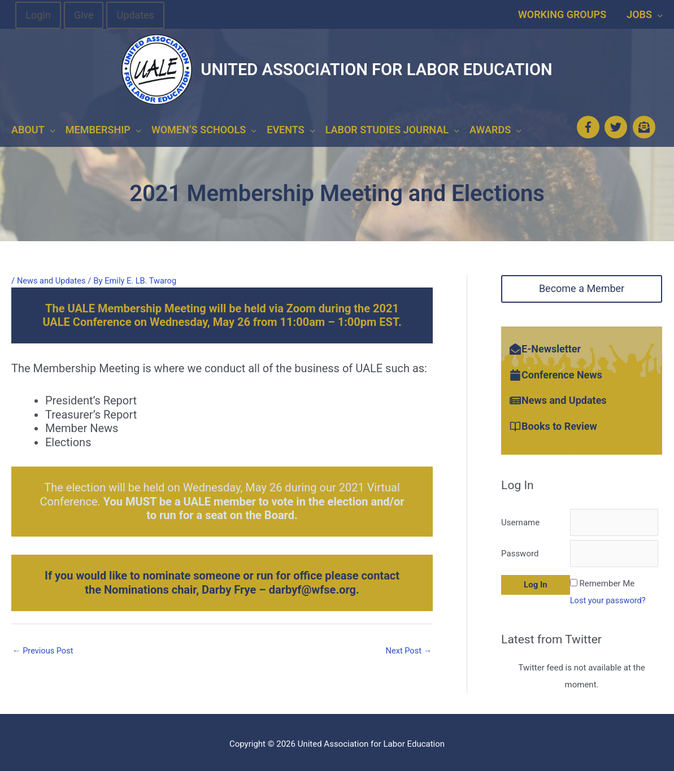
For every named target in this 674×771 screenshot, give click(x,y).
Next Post (408, 646)
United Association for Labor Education (376, 69)
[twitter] (617, 124)
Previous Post (43, 646)
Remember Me (607, 579)
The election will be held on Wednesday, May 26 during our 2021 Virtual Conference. (222, 496)
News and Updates (52, 276)
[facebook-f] (589, 124)
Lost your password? (609, 596)
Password (519, 550)
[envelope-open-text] (646, 124)
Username (520, 517)
